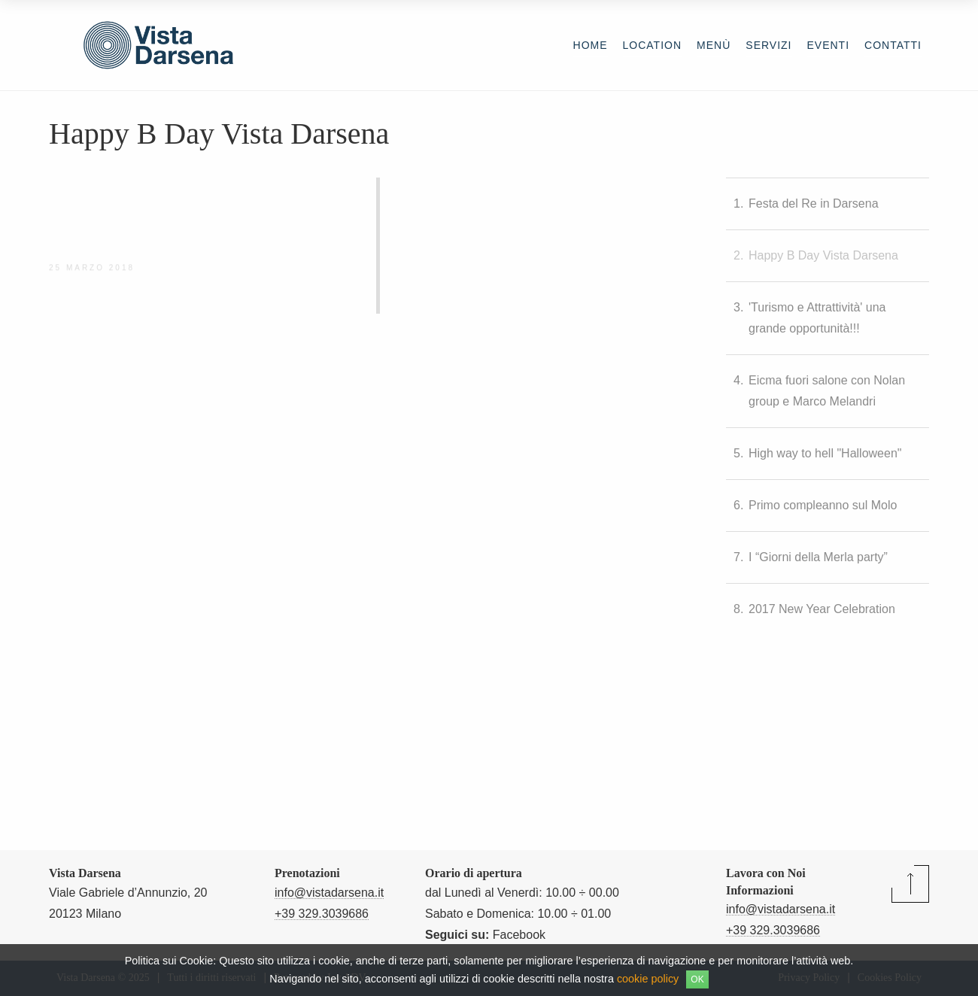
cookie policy (648, 979)
